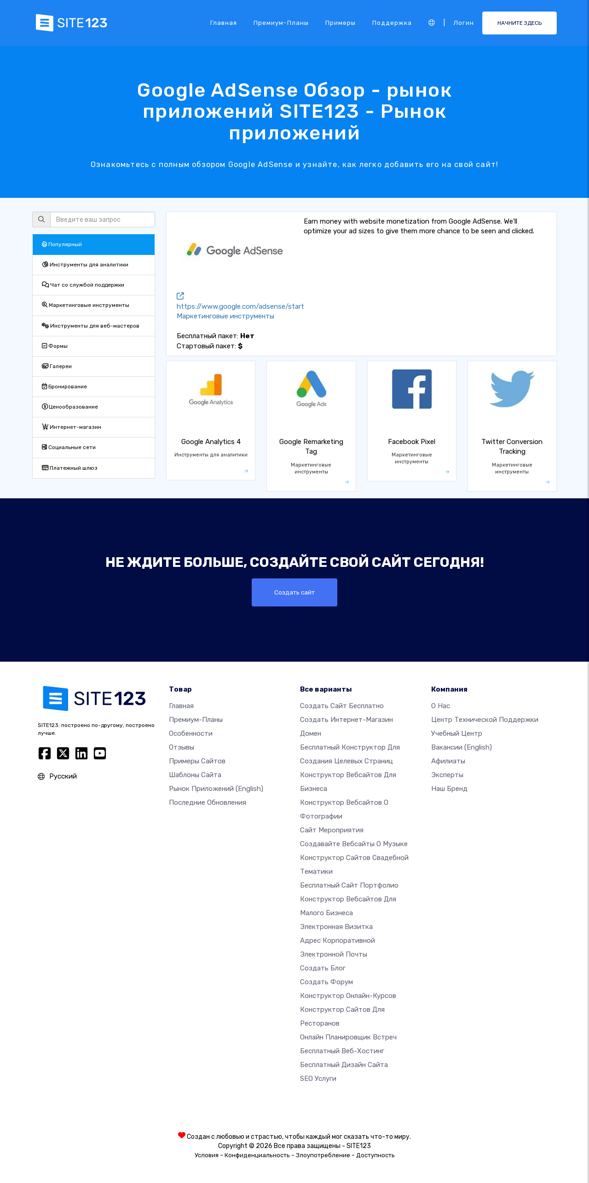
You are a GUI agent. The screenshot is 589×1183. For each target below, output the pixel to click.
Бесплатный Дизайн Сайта (344, 1065)
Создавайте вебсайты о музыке (354, 844)
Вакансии (461, 747)
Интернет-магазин (71, 427)
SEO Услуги (318, 1078)
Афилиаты (448, 761)
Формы (55, 346)
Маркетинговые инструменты (85, 305)
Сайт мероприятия (332, 830)
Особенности (191, 733)
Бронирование (64, 386)
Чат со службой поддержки (83, 285)
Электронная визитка (336, 927)
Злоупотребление (323, 1155)
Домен (310, 733)
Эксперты (447, 775)
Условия (207, 1155)
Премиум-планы (281, 22)
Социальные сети (69, 447)
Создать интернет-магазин (346, 720)
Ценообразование (70, 407)
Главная (223, 22)
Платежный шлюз (70, 468)
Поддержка (392, 22)
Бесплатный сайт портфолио (349, 885)
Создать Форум (326, 982)
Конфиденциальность (257, 1155)
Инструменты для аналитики (85, 264)
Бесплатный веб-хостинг (342, 1051)
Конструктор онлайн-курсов (348, 996)
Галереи (57, 366)
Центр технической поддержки (484, 720)
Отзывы (181, 747)
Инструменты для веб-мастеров (90, 326)
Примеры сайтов (197, 761)
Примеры (340, 22)
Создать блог (323, 968)
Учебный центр (456, 733)
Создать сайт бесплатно (342, 706)
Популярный (62, 244)
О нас (440, 706)
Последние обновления (207, 802)
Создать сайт (294, 592)
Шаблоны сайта (195, 775)
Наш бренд (449, 789)
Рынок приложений (216, 789)
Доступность (375, 1155)
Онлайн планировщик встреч (348, 1037)
